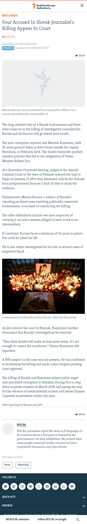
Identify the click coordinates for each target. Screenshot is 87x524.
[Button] (80, 56)
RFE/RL (10, 37)
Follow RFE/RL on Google (52, 519)
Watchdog (10, 15)
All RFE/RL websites (17, 519)
